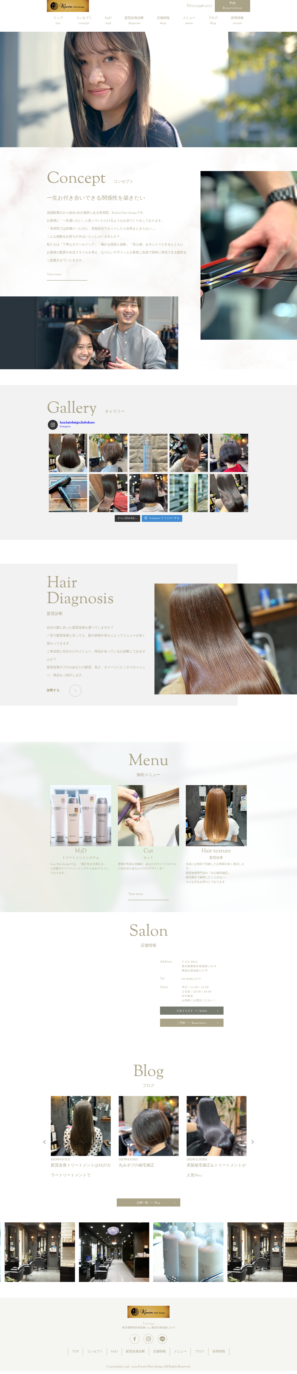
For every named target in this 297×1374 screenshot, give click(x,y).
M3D (108, 18)
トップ (58, 18)
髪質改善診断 (134, 18)
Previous (45, 1142)
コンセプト (84, 18)
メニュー (189, 18)
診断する (53, 690)
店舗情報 (163, 18)
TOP (75, 1351)
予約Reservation (232, 6)
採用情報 (237, 18)
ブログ (213, 18)
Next (252, 1142)
